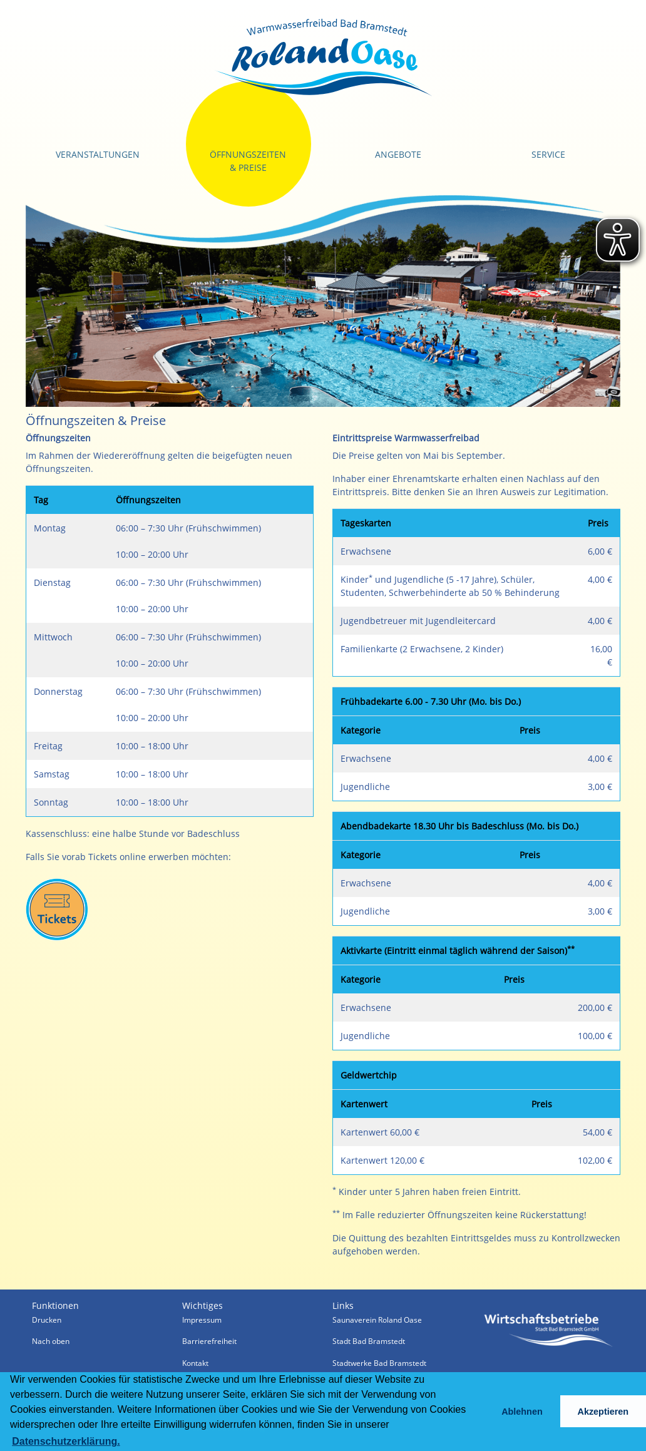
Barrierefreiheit (209, 1341)
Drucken (46, 1320)
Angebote (398, 154)
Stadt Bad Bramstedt (368, 1341)
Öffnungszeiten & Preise (248, 160)
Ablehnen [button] (522, 1412)
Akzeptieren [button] (603, 1412)
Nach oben (50, 1341)
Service (548, 154)
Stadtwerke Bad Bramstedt (379, 1363)
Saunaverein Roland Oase (377, 1320)
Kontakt (195, 1363)
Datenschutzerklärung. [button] (66, 1441)
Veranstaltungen (98, 154)
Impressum (202, 1320)
